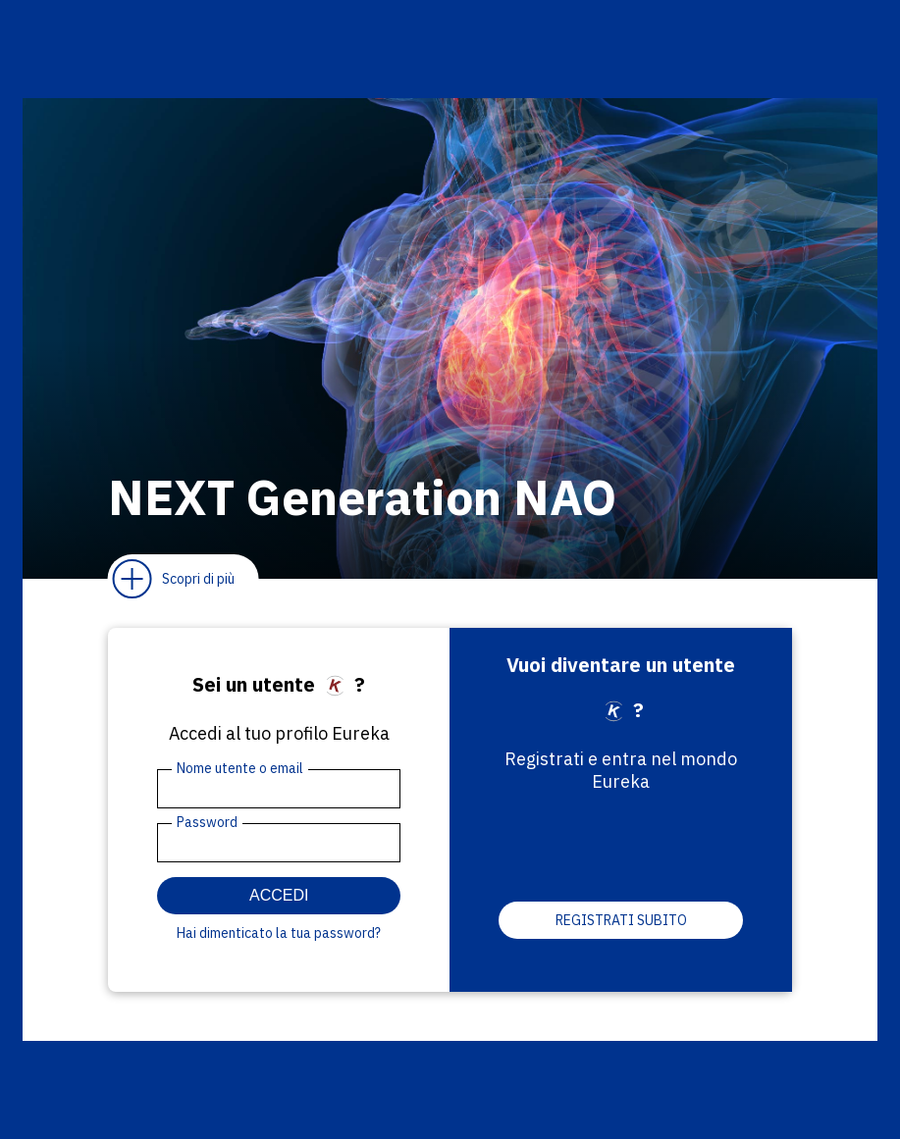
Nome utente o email (240, 768)
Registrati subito (621, 920)
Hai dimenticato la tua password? (279, 933)
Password (207, 822)
